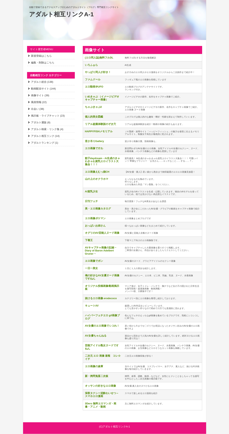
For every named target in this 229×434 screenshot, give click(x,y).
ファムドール (92, 79)
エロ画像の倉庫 (94, 366)
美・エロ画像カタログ (98, 208)
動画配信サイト (40, 88)
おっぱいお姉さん (95, 225)
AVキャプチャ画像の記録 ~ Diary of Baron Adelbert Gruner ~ (100, 250)
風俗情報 (36, 102)
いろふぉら (91, 64)
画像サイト (37, 95)
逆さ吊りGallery (94, 141)
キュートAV (92, 305)
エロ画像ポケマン (95, 218)
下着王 (89, 240)
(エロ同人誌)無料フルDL (99, 57)
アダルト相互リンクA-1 (61, 14)
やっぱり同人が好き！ (98, 72)
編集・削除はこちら (42, 62)
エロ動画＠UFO (94, 86)
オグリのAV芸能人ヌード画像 (102, 232)
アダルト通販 (39, 122)
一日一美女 (91, 268)
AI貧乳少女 (91, 191)
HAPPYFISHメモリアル (99, 131)
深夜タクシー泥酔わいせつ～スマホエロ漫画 (102, 395)
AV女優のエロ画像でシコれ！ (102, 325)
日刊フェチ (91, 201)
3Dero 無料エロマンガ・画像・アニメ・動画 (100, 405)
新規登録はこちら (41, 55)
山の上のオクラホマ (96, 178)
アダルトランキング (42, 142)
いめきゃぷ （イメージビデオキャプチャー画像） (102, 98)
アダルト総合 (39, 81)
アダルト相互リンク (42, 135)
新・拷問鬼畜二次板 (96, 376)
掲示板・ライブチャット (45, 115)
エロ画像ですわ (94, 148)
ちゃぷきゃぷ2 (93, 106)
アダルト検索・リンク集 (45, 129)
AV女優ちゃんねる (95, 335)
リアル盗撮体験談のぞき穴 (100, 124)
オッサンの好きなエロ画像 (100, 385)
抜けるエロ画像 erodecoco (101, 298)
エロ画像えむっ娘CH (97, 171)
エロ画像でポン (94, 260)
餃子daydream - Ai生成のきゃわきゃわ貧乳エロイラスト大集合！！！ (102, 161)
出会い (35, 108)
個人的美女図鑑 (94, 116)
